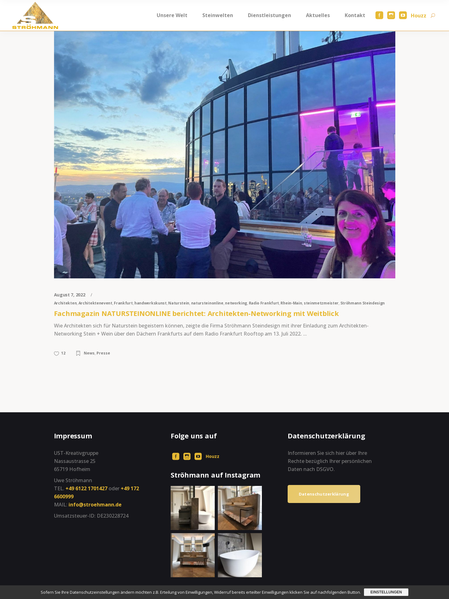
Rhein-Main (291, 303)
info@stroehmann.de (95, 504)
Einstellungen (386, 592)
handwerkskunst (150, 303)
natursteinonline (207, 303)
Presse (103, 353)
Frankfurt (123, 303)
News (89, 353)
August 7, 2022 (70, 295)
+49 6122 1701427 (86, 488)
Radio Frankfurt (264, 303)
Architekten (65, 303)
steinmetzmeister (321, 303)
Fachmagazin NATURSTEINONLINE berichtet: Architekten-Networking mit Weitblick (196, 313)
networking (236, 303)
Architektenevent (95, 303)
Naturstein (178, 303)
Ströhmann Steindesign (362, 303)
